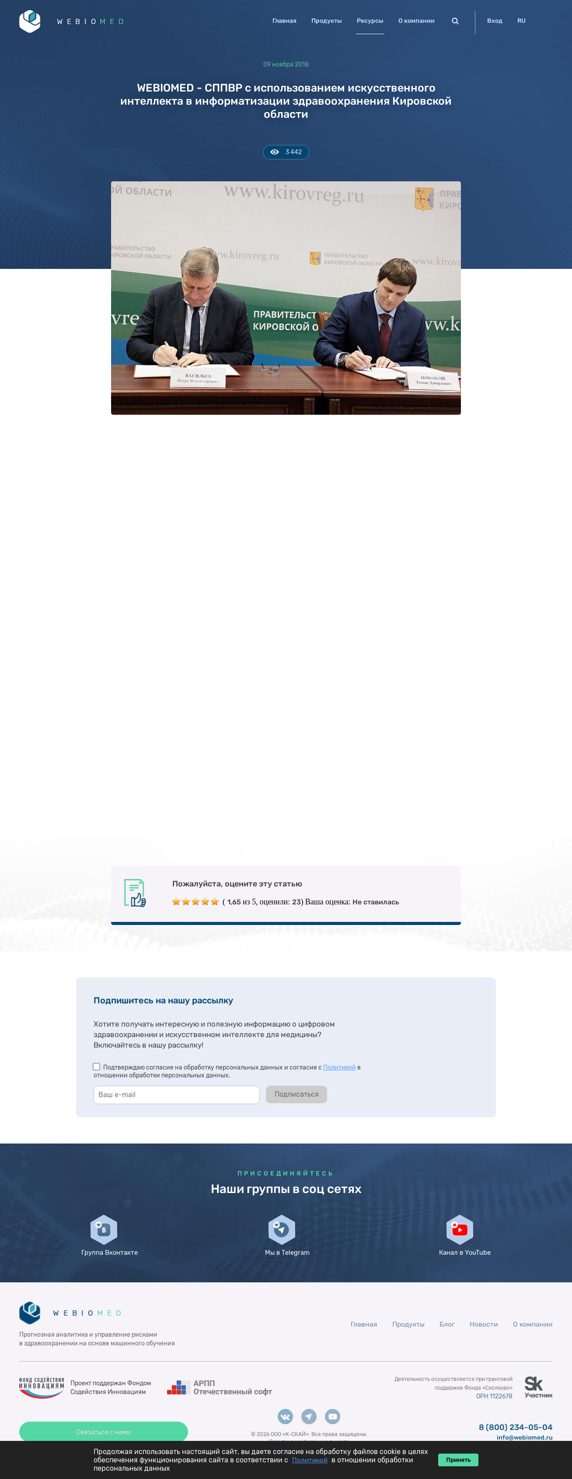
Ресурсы (370, 21)
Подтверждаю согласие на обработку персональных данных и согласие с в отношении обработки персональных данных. (227, 1072)
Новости (483, 1338)
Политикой (339, 1069)
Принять (458, 1460)
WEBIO (95, 22)
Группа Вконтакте (108, 1262)
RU (521, 21)
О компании (416, 21)
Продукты (326, 21)
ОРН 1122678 (493, 1410)
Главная (284, 21)
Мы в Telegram (285, 1258)
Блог (446, 1338)
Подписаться (297, 1095)
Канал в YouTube (464, 1262)
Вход (494, 21)
